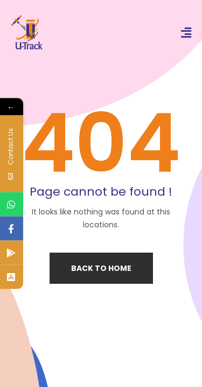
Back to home (101, 268)
